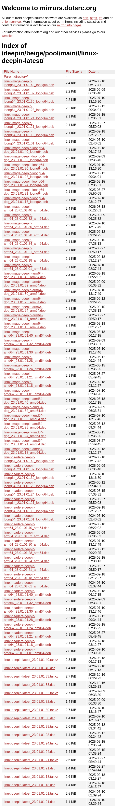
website (7, 36)
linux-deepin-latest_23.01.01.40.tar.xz (31, 659)
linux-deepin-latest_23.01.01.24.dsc (29, 751)
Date (92, 71)
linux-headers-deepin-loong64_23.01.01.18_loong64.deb (29, 509)
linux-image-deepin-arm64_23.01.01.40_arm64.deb (26, 208)
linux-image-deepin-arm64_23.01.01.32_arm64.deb (26, 216)
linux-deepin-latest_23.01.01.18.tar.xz (31, 776)
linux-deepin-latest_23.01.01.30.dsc (29, 718)
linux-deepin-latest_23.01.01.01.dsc (29, 802)
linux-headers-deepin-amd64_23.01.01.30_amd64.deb (27, 609)
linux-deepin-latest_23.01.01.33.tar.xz (31, 676)
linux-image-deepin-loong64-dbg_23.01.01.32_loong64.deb (26, 158)
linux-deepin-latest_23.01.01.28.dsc (29, 735)
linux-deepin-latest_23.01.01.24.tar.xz (31, 743)
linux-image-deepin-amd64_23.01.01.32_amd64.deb (27, 342)
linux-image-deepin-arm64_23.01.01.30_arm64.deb (26, 225)
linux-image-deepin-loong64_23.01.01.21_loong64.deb (29, 124)
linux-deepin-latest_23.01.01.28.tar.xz (31, 726)
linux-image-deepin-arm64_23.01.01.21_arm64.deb (26, 250)
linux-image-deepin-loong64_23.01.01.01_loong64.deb (29, 141)
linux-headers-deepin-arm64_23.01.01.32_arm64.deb (26, 534)
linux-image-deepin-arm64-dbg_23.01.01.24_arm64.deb (25, 308)
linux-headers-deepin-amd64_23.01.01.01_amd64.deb (27, 651)
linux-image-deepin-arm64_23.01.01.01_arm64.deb (26, 266)
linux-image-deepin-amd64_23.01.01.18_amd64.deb (27, 383)
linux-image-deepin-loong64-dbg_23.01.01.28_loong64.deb (26, 175)
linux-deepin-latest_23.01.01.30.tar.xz (31, 710)
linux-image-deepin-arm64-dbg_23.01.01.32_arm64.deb (25, 283)
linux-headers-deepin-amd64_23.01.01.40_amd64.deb (27, 592)
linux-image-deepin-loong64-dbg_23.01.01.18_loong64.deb (26, 200)
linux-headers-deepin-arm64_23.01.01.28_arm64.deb (26, 551)
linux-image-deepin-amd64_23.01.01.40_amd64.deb (27, 333)
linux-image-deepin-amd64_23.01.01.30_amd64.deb (27, 350)
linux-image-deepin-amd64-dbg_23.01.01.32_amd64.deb (25, 409)
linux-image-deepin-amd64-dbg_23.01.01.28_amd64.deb (25, 425)
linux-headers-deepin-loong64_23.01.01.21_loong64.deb (29, 500)
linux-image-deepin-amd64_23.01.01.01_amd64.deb (27, 392)
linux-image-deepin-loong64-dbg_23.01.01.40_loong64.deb (26, 149)
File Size (72, 71)
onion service (11, 21)
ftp (100, 18)
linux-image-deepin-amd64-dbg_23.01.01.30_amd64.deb (25, 417)
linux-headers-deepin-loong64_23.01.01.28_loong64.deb (29, 484)
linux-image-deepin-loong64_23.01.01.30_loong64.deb (29, 99)
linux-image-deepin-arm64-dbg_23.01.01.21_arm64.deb (25, 317)
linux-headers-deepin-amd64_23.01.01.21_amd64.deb (27, 634)
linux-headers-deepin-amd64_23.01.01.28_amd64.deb (27, 618)
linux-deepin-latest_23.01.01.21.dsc (29, 768)
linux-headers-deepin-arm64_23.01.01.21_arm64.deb (26, 567)
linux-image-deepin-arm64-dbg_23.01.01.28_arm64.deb (25, 300)
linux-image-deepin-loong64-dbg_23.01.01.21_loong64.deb (26, 191)
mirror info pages (69, 25)
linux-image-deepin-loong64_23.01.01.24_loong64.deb (29, 116)
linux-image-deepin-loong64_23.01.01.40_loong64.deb (29, 83)
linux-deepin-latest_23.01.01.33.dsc (29, 684)
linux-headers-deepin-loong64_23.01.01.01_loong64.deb (29, 517)
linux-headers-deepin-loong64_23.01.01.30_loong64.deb (29, 475)
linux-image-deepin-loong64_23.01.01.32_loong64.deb (29, 91)
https (93, 18)
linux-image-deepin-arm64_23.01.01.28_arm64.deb (26, 233)
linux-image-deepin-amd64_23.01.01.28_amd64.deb (27, 358)
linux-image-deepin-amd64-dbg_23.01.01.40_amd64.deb (25, 400)
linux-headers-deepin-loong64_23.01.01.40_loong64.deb (29, 459)
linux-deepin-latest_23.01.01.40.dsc (29, 668)
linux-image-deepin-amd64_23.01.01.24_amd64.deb (27, 367)
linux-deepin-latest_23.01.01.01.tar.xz (31, 793)
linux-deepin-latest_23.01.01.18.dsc (29, 785)
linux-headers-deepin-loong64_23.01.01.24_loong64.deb (29, 492)
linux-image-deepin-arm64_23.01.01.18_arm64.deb (26, 258)
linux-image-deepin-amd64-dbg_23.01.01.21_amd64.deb (25, 442)
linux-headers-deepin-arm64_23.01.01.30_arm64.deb (26, 542)
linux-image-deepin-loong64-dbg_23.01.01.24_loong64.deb (26, 183)
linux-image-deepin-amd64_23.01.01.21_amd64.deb (27, 375)
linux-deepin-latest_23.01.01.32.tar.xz (31, 693)
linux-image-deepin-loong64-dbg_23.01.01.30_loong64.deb (26, 166)
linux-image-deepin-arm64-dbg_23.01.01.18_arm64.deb (25, 325)
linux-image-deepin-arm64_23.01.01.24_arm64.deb (26, 241)
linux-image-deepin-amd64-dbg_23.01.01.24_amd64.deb (25, 434)
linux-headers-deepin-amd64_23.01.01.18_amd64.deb (27, 642)
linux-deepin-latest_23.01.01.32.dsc (29, 701)
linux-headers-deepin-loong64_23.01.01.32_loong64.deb (29, 467)
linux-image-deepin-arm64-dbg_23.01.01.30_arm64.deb (25, 291)
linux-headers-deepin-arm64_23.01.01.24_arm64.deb (26, 559)
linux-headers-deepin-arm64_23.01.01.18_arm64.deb (26, 576)
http (85, 18)
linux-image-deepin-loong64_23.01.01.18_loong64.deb (29, 133)
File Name (11, 71)
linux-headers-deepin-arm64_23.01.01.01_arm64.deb (26, 584)
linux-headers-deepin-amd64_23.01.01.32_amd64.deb (27, 601)
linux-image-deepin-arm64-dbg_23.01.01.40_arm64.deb (25, 275)
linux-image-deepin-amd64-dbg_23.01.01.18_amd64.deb (25, 450)
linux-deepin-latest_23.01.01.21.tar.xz (31, 760)
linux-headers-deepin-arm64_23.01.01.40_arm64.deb (26, 526)
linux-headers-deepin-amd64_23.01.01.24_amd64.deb (27, 626)
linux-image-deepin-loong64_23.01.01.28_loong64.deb (29, 108)
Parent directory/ (16, 76)
